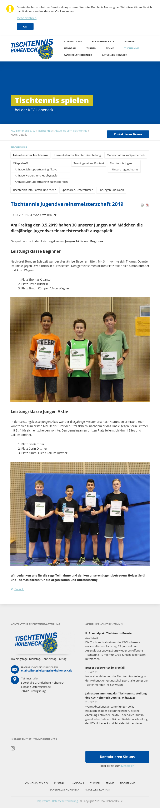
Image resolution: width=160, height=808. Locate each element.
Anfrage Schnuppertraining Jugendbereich (41, 182)
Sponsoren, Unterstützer (77, 190)
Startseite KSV (73, 41)
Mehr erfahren (26, 18)
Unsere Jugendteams (125, 169)
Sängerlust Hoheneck (78, 54)
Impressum (43, 801)
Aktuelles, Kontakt (114, 54)
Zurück (19, 589)
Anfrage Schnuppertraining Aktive (36, 169)
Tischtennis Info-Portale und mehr (34, 190)
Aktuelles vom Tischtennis (71, 131)
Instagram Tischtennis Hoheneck (13, 748)
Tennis (110, 48)
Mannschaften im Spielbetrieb (126, 155)
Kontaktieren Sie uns (128, 134)
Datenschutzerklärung (65, 801)
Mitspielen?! (20, 163)
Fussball (130, 41)
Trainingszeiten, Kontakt (89, 163)
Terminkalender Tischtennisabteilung (77, 155)
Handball (70, 48)
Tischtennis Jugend (122, 163)
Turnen (91, 48)
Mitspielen (127, 766)
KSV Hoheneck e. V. (103, 41)
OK (25, 26)
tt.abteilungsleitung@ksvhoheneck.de (46, 670)
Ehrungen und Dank (111, 190)
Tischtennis (131, 48)
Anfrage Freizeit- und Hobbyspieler (37, 175)
